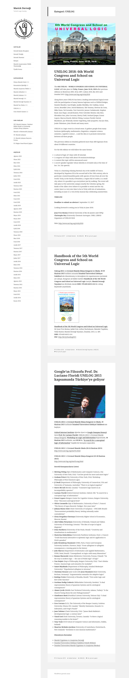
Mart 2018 (17, 238)
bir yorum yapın (92, 236)
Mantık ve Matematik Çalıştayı (23, 131)
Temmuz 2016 (18, 268)
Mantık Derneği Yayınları (21, 102)
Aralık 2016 (17, 261)
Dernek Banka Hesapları (21, 51)
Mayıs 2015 (17, 291)
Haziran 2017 (18, 251)
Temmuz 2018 (18, 232)
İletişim (16, 61)
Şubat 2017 (17, 258)
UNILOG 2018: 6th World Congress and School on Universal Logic (74, 75)
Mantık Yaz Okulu (19, 105)
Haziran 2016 (18, 271)
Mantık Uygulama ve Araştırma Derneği (69, 640)
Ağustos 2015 (18, 281)
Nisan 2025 (17, 159)
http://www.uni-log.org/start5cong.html (68, 461)
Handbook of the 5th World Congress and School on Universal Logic (76, 260)
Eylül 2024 (17, 169)
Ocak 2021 (17, 199)
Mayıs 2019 (17, 215)
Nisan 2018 (17, 235)
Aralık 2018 (17, 225)
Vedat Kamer (72, 236)
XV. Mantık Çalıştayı (20, 135)
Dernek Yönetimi (19, 57)
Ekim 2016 (17, 265)
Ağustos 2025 (18, 156)
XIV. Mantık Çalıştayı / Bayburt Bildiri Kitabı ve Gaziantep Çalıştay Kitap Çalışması (23, 126)
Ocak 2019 (17, 222)
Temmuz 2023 (18, 186)
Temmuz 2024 (18, 173)
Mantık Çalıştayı (19, 95)
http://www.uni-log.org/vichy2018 (77, 94)
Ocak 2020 (17, 202)
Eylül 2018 (17, 228)
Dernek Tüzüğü (18, 54)
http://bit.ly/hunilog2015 (67, 337)
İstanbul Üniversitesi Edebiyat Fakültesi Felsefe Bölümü (75, 643)
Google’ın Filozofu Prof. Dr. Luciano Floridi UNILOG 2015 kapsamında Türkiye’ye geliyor (79, 375)
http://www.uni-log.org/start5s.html (67, 451)
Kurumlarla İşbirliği (20, 85)
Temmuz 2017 (18, 248)
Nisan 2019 (17, 219)
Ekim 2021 (17, 196)
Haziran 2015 (18, 288)
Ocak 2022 (17, 192)
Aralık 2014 (17, 298)
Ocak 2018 (17, 242)
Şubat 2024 (17, 176)
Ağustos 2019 (18, 209)
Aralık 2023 (17, 182)
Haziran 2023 (18, 189)
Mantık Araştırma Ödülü (21, 89)
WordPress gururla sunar (62, 674)
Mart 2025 (17, 163)
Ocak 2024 (17, 179)
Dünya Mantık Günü (20, 82)
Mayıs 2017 (17, 255)
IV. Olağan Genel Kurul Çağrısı (23, 143)
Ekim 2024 (17, 166)
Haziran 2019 (18, 212)
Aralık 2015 (17, 275)
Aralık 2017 (17, 245)
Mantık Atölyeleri (19, 92)
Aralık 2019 (17, 205)
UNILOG (16, 108)
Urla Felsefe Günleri (20, 112)
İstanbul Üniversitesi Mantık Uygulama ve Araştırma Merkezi (77, 645)
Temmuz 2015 (18, 284)
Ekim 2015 (17, 278)
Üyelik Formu (18, 69)
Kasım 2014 (17, 301)
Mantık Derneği (22, 8)
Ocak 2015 (17, 294)
